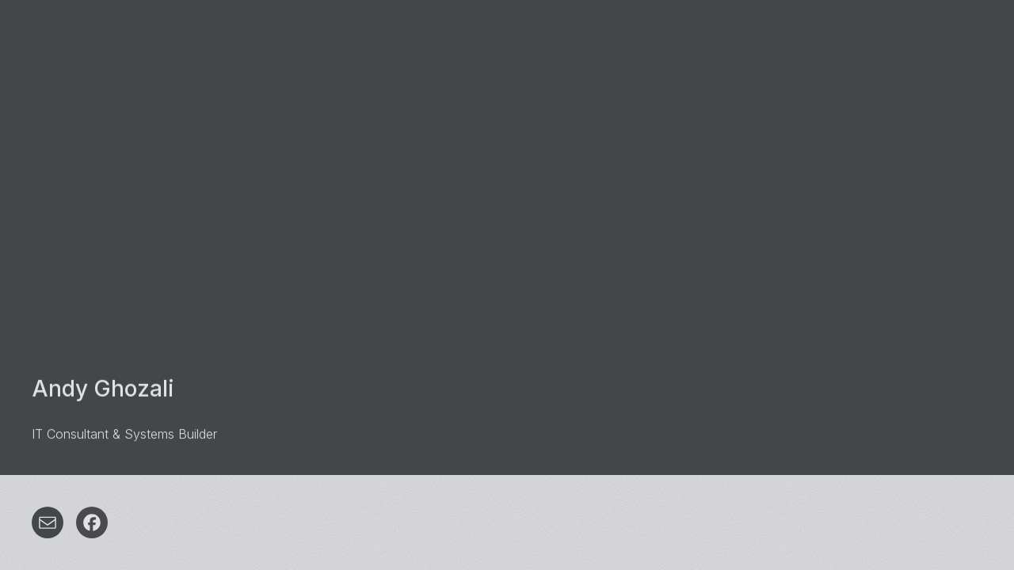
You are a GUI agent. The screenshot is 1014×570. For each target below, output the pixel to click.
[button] (47, 522)
